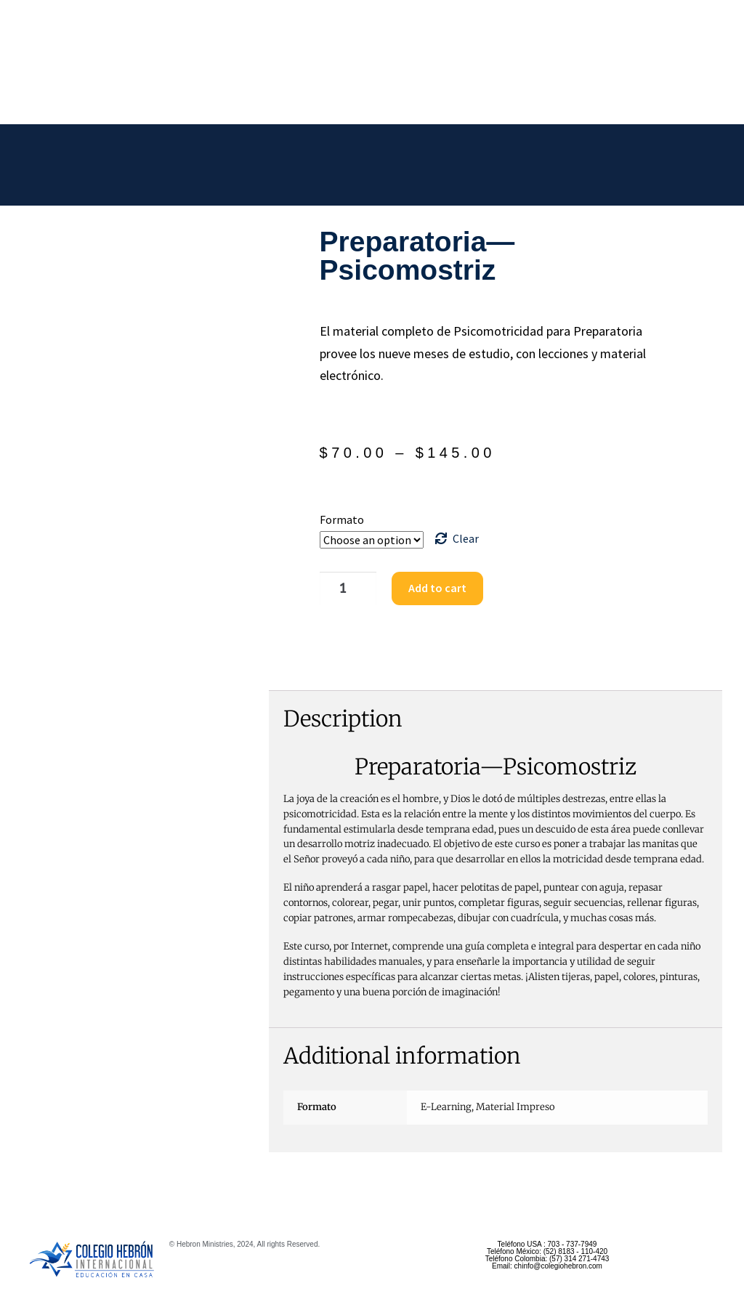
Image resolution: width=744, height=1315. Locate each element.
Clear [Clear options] (466, 538)
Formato (342, 519)
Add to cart (432, 587)
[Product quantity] (344, 588)
